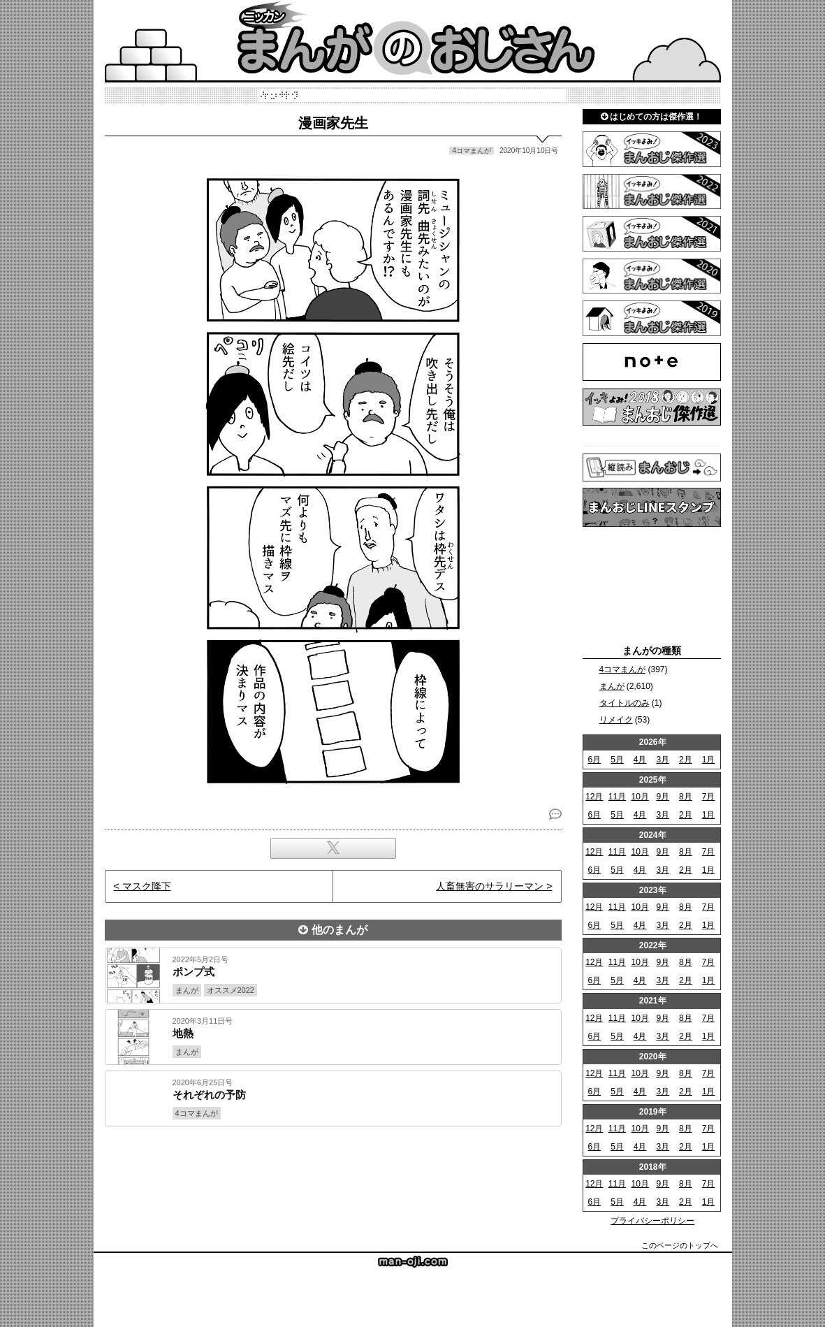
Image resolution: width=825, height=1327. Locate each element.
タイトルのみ (624, 703)
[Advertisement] (333, 1174)
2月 (685, 759)
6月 (594, 759)
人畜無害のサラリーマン (489, 886)
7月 (708, 797)
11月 (617, 797)
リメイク (616, 720)
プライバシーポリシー (652, 1221)
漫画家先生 (333, 123)
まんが (612, 686)
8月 (685, 797)
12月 (594, 797)
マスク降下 (146, 886)
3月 (662, 759)
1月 (708, 759)
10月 (639, 797)
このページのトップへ (679, 1245)
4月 (640, 759)
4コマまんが (622, 669)
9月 (662, 797)
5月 (617, 759)
